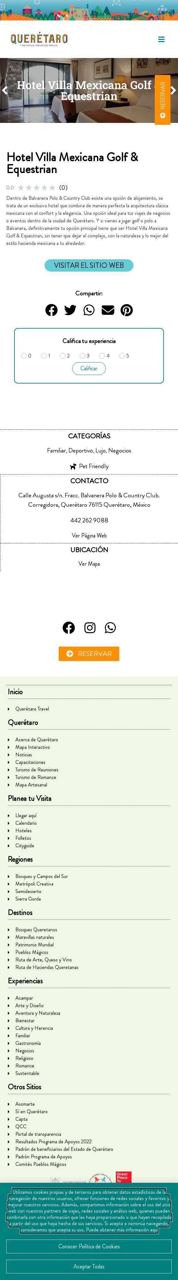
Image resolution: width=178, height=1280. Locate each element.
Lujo (100, 450)
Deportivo (80, 450)
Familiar (56, 450)
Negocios (119, 450)
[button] (161, 39)
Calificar (89, 368)
